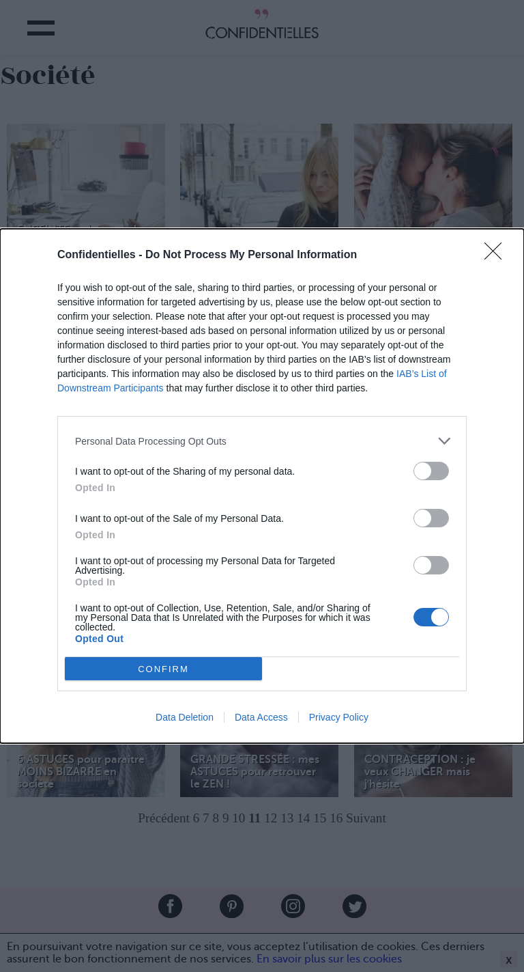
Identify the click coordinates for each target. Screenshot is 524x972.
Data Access (261, 717)
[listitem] (262, 441)
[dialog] (262, 486)
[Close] (497, 255)
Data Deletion (185, 717)
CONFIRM (163, 668)
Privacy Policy (338, 717)
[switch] (431, 471)
